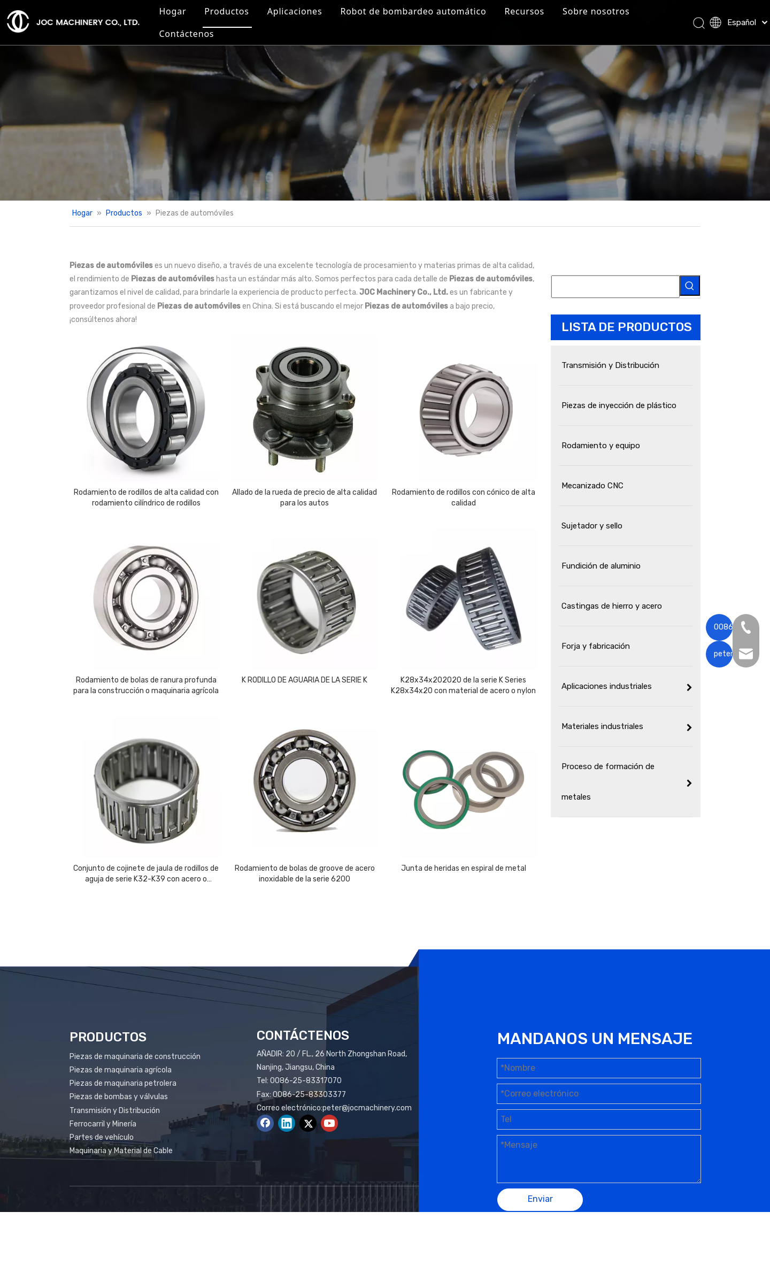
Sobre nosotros (249, 41)
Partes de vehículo (102, 1137)
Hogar (229, 18)
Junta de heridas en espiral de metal (463, 868)
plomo (683, 1241)
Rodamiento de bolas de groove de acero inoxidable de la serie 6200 (305, 874)
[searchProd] (615, 286)
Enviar (540, 1199)
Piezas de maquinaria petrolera (123, 1083)
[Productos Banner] (385, 100)
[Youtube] (329, 1123)
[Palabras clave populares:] (690, 285)
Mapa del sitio (596, 1241)
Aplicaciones (352, 18)
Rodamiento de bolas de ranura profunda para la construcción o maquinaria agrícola (146, 685)
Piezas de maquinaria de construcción (135, 1056)
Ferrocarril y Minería (103, 1124)
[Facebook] (265, 1123)
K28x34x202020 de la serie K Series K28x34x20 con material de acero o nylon (463, 685)
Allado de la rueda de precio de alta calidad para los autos (304, 498)
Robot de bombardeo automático (470, 18)
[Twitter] (308, 1123)
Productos (283, 18)
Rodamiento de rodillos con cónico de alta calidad (463, 498)
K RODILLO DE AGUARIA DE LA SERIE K (304, 680)
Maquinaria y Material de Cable (121, 1150)
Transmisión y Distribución (115, 1110)
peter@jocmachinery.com (367, 1108)
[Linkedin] (286, 1123)
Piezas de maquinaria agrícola (121, 1070)
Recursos (581, 18)
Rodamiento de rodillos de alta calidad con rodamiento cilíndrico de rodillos (146, 498)
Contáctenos (329, 41)
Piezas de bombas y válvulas (119, 1096)
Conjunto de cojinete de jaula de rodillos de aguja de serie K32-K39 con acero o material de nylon (146, 874)
